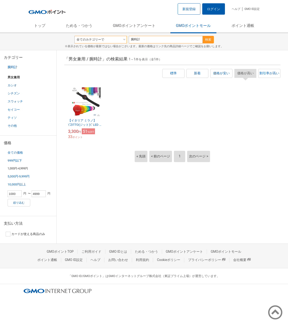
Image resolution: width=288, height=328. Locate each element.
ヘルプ (236, 9)
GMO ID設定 (252, 9)
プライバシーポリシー (206, 260)
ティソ (12, 117)
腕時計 (12, 67)
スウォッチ (15, 101)
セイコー (14, 109)
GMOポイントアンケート (134, 25)
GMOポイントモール (193, 25)
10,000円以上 (17, 184)
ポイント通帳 (243, 25)
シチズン (14, 93)
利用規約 (142, 260)
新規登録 (189, 9)
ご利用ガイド (91, 251)
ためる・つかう (79, 25)
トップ (39, 25)
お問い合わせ (118, 260)
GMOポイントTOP (60, 251)
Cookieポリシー (168, 260)
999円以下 (15, 160)
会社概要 (242, 260)
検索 (208, 39)
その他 (12, 125)
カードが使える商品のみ (25, 234)
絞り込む (19, 202)
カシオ (12, 85)
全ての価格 (15, 152)
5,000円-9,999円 (19, 176)
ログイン (213, 9)
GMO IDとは (118, 251)
